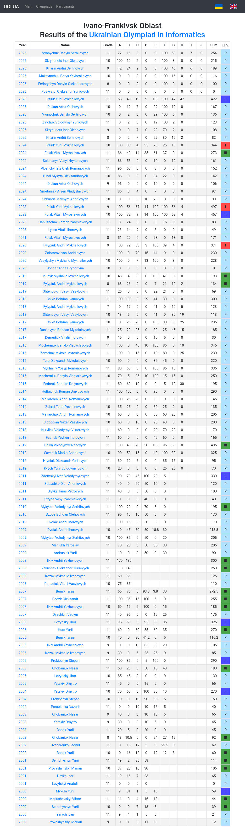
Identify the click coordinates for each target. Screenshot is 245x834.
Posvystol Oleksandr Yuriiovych (65, 92)
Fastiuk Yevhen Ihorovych (65, 438)
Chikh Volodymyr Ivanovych (65, 445)
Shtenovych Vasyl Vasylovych (65, 291)
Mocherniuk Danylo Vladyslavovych (65, 345)
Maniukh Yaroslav (65, 545)
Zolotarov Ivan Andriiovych (65, 253)
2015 (22, 368)
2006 (22, 622)
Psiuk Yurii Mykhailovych (65, 99)
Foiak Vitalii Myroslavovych (65, 153)
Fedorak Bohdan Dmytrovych (65, 384)
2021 (22, 238)
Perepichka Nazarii (65, 707)
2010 (22, 507)
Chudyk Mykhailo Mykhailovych (65, 276)
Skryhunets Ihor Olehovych (65, 61)
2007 (22, 591)
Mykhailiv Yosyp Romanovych (65, 368)
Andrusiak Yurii (65, 553)
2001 (22, 761)
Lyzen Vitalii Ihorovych (65, 230)
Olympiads (44, 7)
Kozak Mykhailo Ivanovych (65, 576)
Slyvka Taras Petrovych (65, 491)
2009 (22, 530)
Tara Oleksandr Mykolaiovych (65, 361)
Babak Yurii (65, 730)
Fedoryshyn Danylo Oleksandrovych (65, 84)
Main (28, 7)
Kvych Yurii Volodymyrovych (65, 468)
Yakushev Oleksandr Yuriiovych (65, 568)
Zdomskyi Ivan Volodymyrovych (65, 476)
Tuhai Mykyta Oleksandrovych (65, 176)
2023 (22, 207)
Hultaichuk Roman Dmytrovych (65, 392)
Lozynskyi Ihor (65, 622)
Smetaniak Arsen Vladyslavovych (65, 191)
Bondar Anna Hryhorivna (65, 268)
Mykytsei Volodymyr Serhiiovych (65, 507)
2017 (22, 322)
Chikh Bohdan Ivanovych (65, 299)
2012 (22, 445)
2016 (22, 345)
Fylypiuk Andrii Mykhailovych (65, 245)
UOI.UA (11, 7)
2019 (22, 276)
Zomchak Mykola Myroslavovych (65, 353)
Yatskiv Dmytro (65, 684)
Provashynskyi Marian (65, 768)
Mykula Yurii (65, 791)
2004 (22, 692)
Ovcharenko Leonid (65, 745)
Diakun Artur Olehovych (65, 107)
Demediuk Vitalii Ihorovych (65, 338)
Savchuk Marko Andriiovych (65, 453)
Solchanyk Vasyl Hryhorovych (65, 161)
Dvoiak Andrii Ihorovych (65, 522)
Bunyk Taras (65, 591)
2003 (22, 714)
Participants (65, 7)
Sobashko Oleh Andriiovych (65, 484)
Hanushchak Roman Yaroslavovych (65, 222)
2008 (22, 561)
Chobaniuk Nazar (65, 668)
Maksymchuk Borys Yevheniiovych (65, 76)
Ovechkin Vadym (65, 615)
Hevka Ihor (65, 776)
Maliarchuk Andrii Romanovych (65, 399)
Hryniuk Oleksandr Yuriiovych (65, 461)
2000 (22, 791)
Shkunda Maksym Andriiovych (65, 199)
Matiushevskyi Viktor (65, 799)
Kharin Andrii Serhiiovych (65, 68)
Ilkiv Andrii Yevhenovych (65, 561)
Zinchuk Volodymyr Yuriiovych (65, 122)
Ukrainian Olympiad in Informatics (147, 34)
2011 (22, 476)
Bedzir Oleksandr (65, 599)
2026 (22, 53)
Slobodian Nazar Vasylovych (65, 422)
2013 (22, 414)
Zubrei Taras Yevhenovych (65, 407)
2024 (22, 145)
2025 (22, 99)
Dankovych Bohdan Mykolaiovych (65, 330)
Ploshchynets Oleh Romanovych (65, 168)
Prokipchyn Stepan (65, 661)
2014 (22, 392)
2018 (22, 299)
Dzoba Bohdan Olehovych (65, 515)
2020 (22, 245)
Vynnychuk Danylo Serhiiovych (65, 53)
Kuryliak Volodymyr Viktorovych (65, 430)
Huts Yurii (65, 630)
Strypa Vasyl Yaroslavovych (65, 499)
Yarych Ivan (65, 815)
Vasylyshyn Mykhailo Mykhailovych (65, 261)
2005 (22, 661)
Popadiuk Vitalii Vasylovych (65, 584)
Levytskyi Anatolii (65, 784)
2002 (22, 738)
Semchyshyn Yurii (65, 761)
